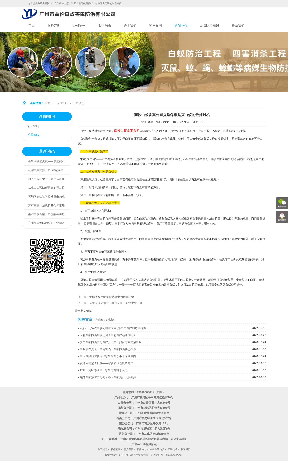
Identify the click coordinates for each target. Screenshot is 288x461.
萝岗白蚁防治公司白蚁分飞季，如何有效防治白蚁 (111, 342)
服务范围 (53, 25)
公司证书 (79, 25)
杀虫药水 (121, 251)
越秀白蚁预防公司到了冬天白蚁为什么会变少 (108, 377)
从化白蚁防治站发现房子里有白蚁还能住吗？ (108, 335)
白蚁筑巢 (194, 159)
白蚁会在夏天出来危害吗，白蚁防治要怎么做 (108, 349)
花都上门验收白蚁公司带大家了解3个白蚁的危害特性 (113, 328)
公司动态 (78, 103)
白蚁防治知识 (209, 25)
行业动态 (34, 126)
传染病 (243, 279)
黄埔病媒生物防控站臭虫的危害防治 (111, 297)
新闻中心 (180, 25)
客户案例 (155, 25)
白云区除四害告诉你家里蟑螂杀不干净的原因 (108, 356)
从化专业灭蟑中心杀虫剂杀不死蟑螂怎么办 (115, 303)
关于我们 (130, 25)
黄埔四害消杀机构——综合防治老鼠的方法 (106, 363)
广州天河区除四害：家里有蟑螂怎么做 (104, 370)
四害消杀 (104, 25)
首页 (31, 25)
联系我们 (238, 25)
